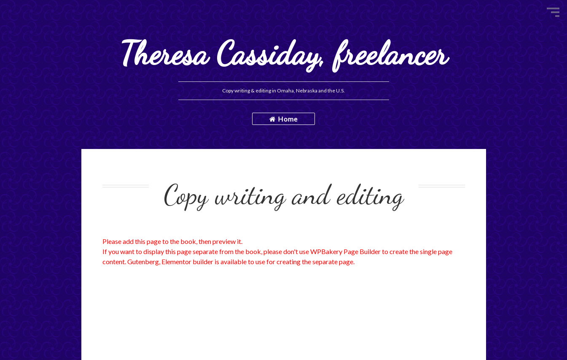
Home (283, 119)
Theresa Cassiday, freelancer (283, 53)
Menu (553, 12)
